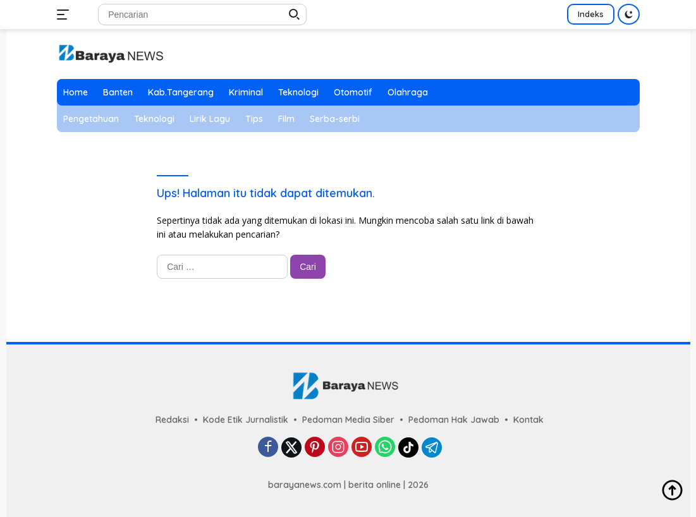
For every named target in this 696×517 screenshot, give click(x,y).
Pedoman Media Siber (348, 419)
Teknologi (298, 92)
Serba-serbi (335, 119)
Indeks (591, 14)
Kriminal (246, 92)
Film (286, 119)
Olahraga (408, 92)
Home (75, 92)
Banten (118, 92)
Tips (254, 119)
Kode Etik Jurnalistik (245, 419)
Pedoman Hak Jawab (453, 419)
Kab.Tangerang (181, 92)
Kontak (528, 419)
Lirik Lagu (210, 119)
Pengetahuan (91, 119)
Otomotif (353, 92)
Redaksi (172, 419)
